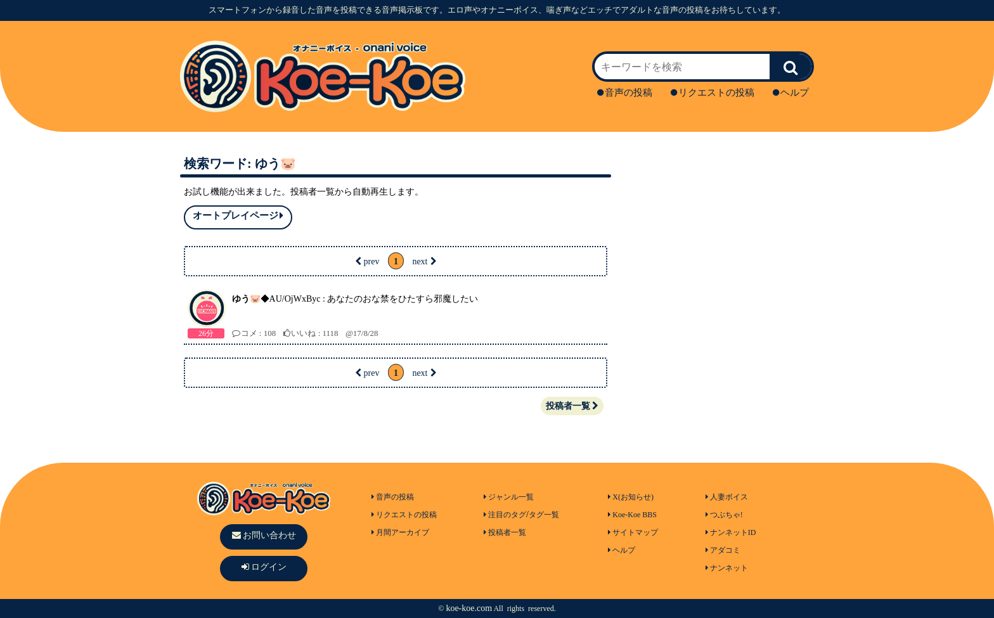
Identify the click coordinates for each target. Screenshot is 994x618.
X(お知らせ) (631, 496)
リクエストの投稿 (712, 92)
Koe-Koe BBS (632, 514)
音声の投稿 (624, 92)
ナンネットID (731, 532)
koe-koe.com (469, 608)
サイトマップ (633, 532)
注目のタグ (505, 514)
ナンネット (727, 567)
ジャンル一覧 (509, 496)
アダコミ (723, 550)
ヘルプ (791, 92)
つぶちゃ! (724, 514)
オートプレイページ (238, 216)
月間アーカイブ (400, 532)
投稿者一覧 (572, 406)
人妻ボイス (727, 496)
